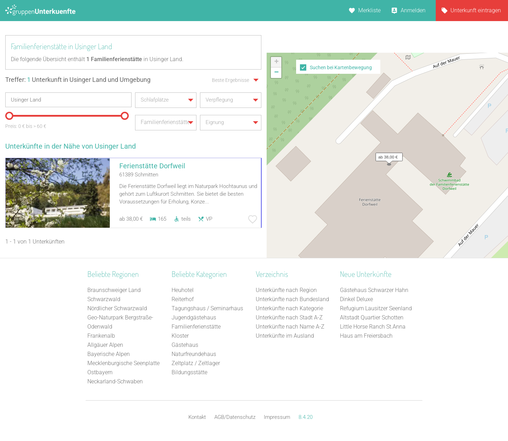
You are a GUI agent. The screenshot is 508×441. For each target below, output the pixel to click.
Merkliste (369, 10)
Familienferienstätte (196, 326)
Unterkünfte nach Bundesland (292, 299)
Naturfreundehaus (194, 354)
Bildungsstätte (189, 372)
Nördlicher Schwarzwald (117, 308)
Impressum (277, 417)
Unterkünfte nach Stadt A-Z (289, 317)
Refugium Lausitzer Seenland (376, 308)
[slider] (8, 115)
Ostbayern (100, 372)
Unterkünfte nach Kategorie (289, 308)
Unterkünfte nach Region (286, 290)
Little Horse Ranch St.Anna (373, 326)
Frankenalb (101, 335)
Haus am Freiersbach (366, 335)
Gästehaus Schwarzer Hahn (374, 290)
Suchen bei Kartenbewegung (341, 67)
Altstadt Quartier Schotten (371, 317)
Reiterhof (183, 299)
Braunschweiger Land (114, 290)
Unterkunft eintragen (475, 10)
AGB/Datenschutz (234, 417)
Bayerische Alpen (108, 354)
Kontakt (197, 417)
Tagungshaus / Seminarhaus (207, 308)
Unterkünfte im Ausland (285, 335)
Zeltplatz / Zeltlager (196, 363)
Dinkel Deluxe (356, 299)
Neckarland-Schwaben (115, 381)
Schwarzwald (103, 299)
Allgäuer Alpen (105, 345)
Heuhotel (183, 290)
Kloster (180, 335)
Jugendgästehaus (194, 317)
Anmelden (413, 10)
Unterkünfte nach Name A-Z (290, 326)
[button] (387, 155)
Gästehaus (185, 345)
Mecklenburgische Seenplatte (123, 363)
